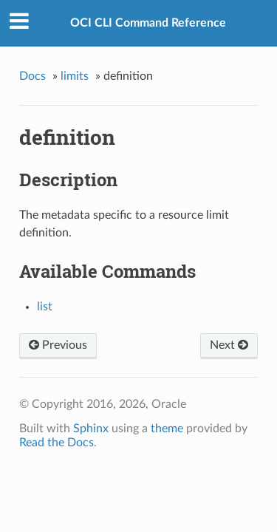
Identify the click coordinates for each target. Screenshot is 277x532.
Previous (58, 345)
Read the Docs (56, 443)
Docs (32, 76)
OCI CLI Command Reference (148, 23)
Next (229, 345)
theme (167, 428)
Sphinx (91, 428)
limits (75, 76)
